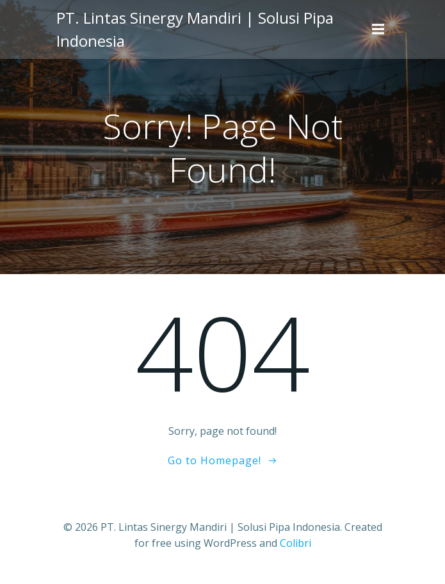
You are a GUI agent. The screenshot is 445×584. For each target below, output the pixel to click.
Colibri (295, 543)
